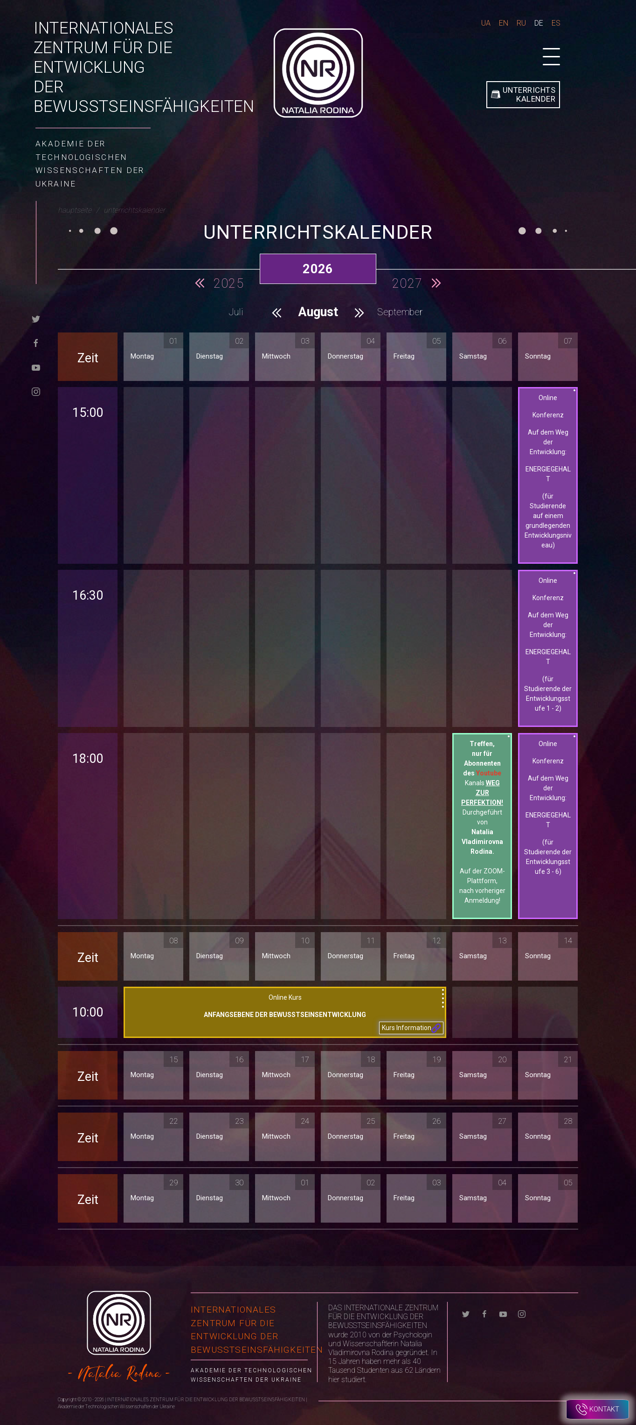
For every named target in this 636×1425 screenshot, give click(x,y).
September (400, 312)
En (503, 23)
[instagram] (36, 391)
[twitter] (36, 318)
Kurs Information (411, 1028)
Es (556, 23)
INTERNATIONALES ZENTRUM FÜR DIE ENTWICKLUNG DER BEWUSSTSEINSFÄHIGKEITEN (144, 67)
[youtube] (36, 366)
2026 (318, 269)
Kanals (482, 792)
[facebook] (36, 342)
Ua (486, 23)
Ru (521, 23)
